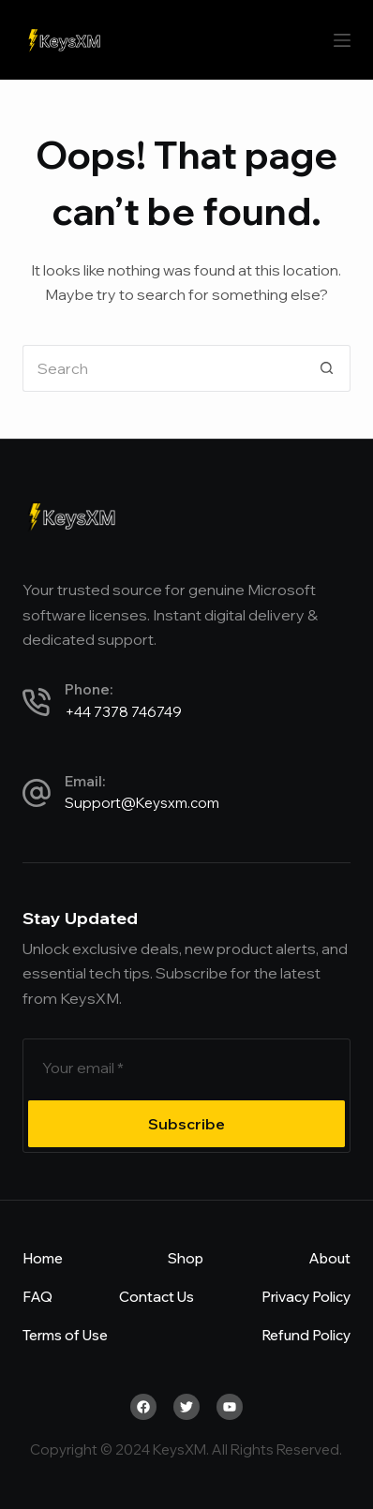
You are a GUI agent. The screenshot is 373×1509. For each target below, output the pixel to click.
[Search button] (327, 368)
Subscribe (186, 1123)
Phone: (88, 689)
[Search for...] (163, 368)
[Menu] (342, 40)
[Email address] (186, 1067)
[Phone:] (36, 702)
